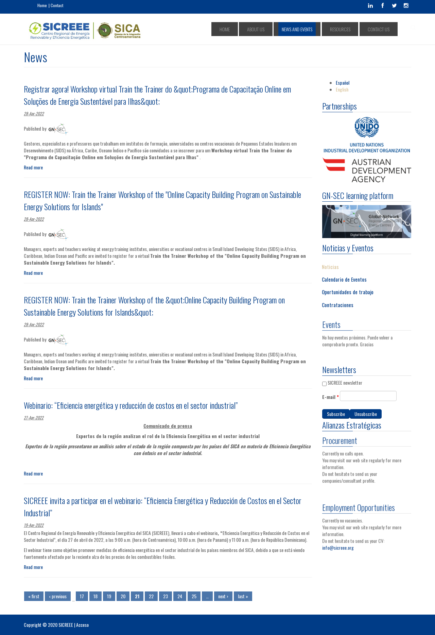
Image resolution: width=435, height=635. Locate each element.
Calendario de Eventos (344, 279)
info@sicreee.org (338, 544)
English (342, 89)
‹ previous (58, 596)
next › (223, 596)
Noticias (330, 266)
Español (342, 82)
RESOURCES (351, 29)
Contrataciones (337, 304)
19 (109, 596)
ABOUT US (282, 29)
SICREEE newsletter (345, 382)
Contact (57, 5)
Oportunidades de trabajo (347, 292)
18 (95, 596)
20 (123, 596)
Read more (33, 167)
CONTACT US (382, 29)
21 (137, 596)
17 (82, 596)
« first (33, 596)
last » (243, 596)
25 (194, 596)
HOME (259, 29)
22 (151, 596)
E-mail (330, 397)
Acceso (82, 624)
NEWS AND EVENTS (316, 29)
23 (165, 596)
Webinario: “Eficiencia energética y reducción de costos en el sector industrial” (131, 405)
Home (42, 5)
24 (179, 596)
